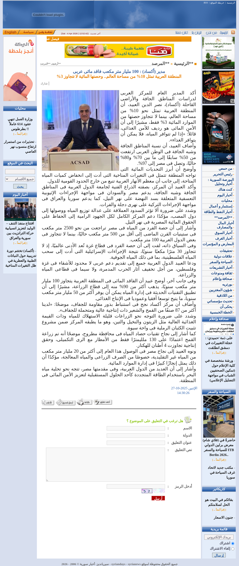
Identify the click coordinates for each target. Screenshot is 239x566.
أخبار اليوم (225, 195)
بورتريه (228, 284)
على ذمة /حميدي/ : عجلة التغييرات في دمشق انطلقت (219, 341)
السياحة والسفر (222, 262)
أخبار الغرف (224, 238)
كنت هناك (226, 189)
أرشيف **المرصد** (50, 63)
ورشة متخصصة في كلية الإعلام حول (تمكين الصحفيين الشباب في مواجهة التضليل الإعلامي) (220, 370)
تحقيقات (227, 251)
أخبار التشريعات (221, 267)
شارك (44, 83)
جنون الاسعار (223, 517)
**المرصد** (224, 217)
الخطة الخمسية (222, 312)
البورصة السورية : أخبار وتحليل (221, 182)
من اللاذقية (225, 295)
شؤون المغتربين (221, 290)
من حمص (226, 168)
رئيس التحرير (223, 174)
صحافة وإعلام (223, 279)
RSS (206, 2)
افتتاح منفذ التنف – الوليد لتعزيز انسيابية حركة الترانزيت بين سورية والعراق (20, 229)
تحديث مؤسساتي (220, 301)
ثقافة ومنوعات (222, 273)
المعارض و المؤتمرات (218, 244)
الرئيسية (231, 2)
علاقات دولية (224, 256)
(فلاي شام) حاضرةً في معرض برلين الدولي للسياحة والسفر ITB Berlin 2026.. (219, 446)
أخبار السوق (224, 233)
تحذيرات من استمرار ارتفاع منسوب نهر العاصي (20, 146)
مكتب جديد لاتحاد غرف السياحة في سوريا (221, 472)
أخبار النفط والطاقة (219, 212)
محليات (227, 201)
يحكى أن (227, 307)
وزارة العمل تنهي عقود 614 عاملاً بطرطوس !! (20, 124)
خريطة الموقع (217, 2)
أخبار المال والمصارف (225, 225)
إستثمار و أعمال (221, 206)
